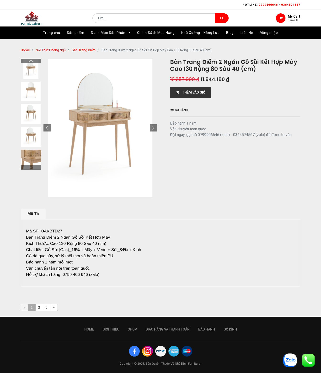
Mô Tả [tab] (33, 213)
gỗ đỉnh (230, 329)
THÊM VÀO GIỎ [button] (190, 92)
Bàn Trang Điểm (84, 50)
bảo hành (206, 329)
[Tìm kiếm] (222, 20)
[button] (47, 127)
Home (25, 50)
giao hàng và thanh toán (167, 329)
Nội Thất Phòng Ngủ (51, 50)
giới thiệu (110, 329)
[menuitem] (52, 37)
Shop (132, 329)
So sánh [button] (179, 110)
